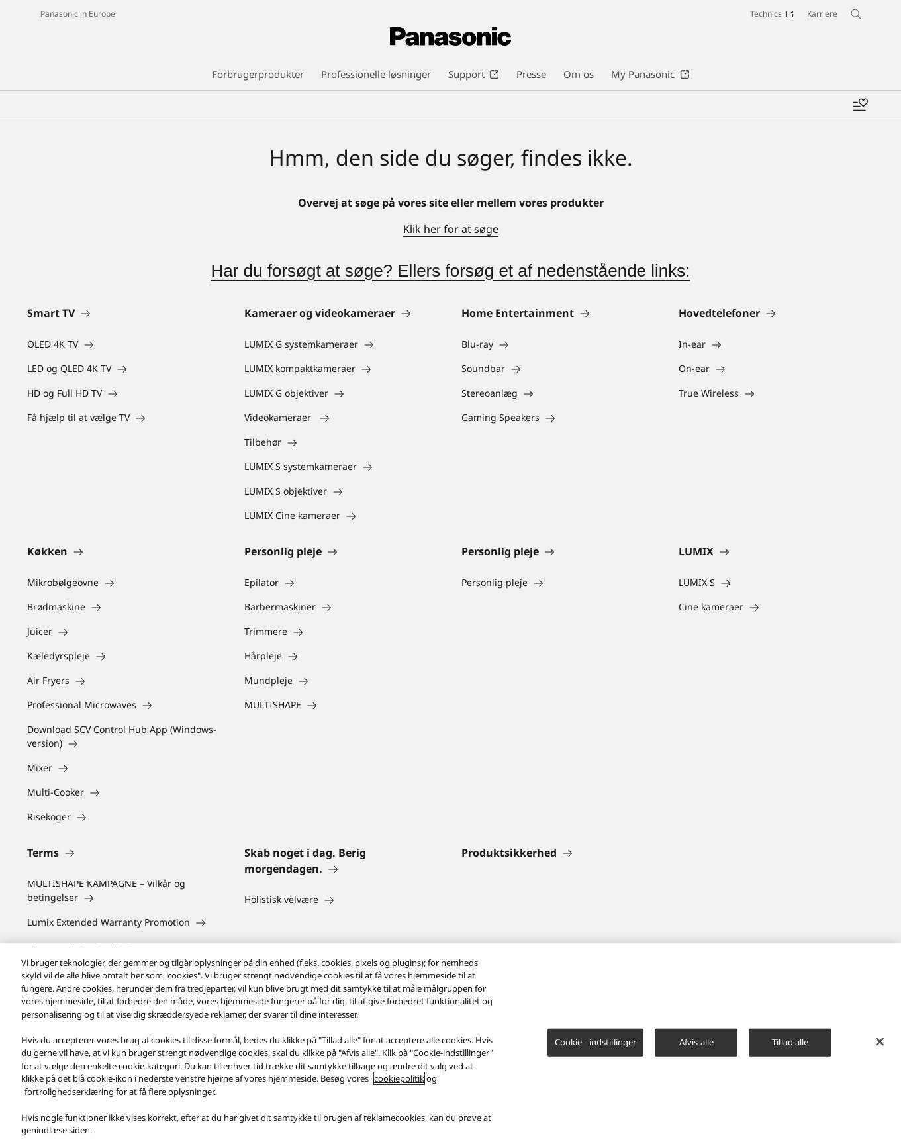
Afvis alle (696, 1044)
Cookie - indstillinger (596, 1044)
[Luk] (879, 1044)
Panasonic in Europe (77, 13)
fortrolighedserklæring (69, 1094)
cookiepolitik (399, 1080)
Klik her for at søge (450, 229)
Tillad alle (790, 1044)
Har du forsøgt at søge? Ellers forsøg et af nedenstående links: (450, 271)
